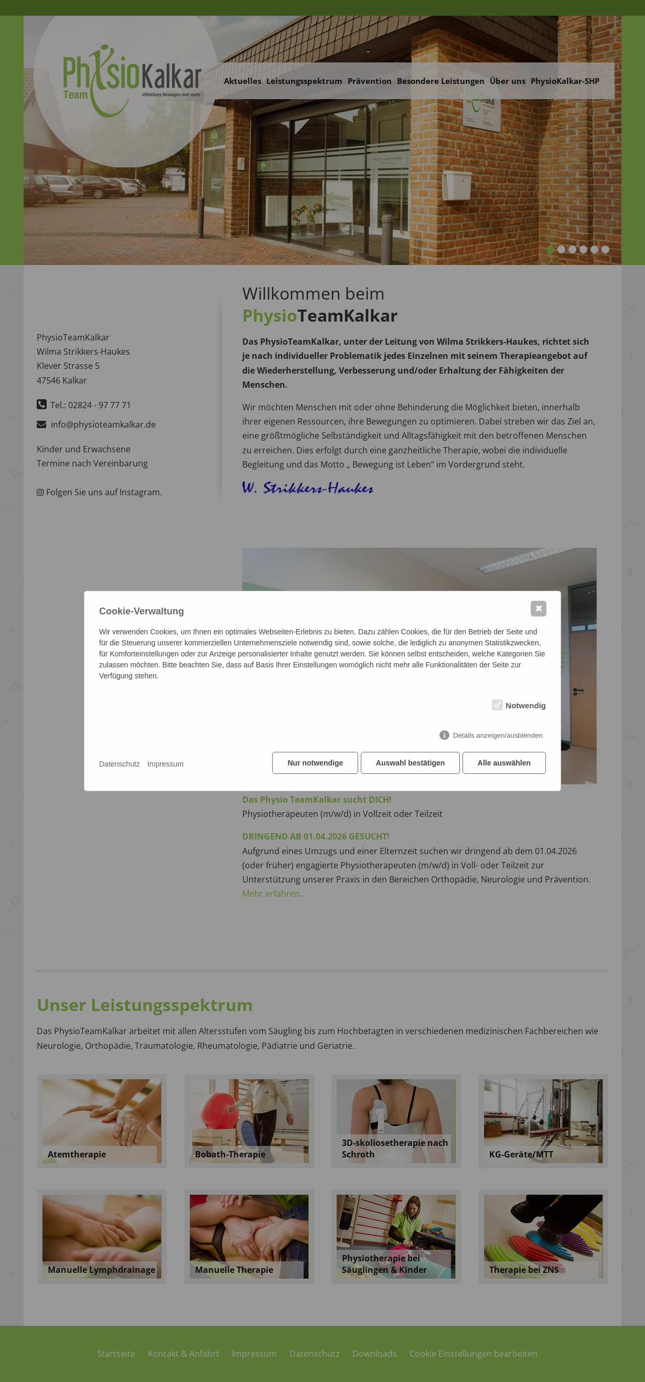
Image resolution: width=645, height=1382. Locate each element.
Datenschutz (119, 764)
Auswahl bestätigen (408, 764)
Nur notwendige (313, 764)
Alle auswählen (504, 764)
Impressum (165, 764)
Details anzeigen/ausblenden (498, 736)
